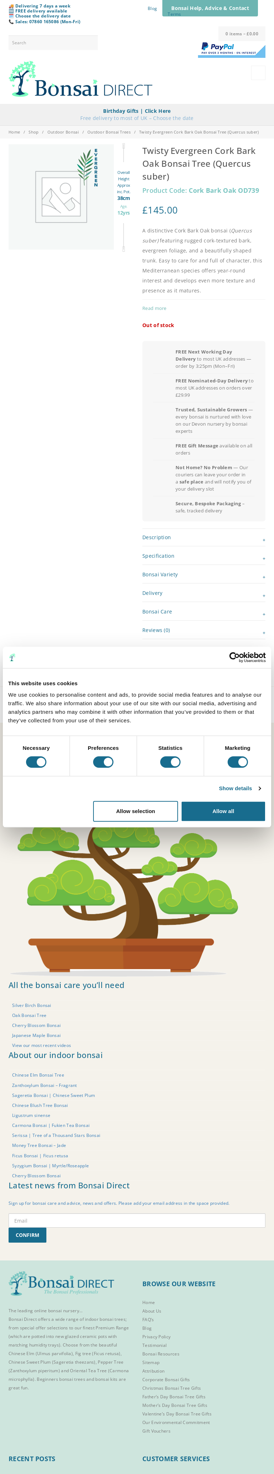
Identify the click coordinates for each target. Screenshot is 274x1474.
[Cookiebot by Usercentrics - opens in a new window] (234, 657)
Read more (154, 308)
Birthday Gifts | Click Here (137, 110)
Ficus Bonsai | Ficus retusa (40, 1156)
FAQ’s (148, 1320)
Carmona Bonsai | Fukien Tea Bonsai (51, 1125)
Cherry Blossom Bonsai (36, 1025)
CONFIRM (27, 1235)
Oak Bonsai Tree (29, 1015)
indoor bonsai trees (105, 1319)
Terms (174, 14)
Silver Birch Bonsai (31, 1005)
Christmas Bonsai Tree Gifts (171, 1388)
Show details (235, 788)
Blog (152, 8)
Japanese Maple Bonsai (36, 1035)
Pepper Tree (110, 1362)
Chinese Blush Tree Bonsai (40, 1105)
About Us (151, 1311)
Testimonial (154, 1345)
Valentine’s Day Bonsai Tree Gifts (177, 1414)
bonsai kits (106, 1379)
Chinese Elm (21, 1353)
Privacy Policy (156, 1337)
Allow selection (135, 811)
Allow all (223, 811)
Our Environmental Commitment (176, 1422)
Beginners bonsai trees (61, 1379)
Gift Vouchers (156, 1431)
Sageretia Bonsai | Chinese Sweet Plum (53, 1095)
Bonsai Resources (160, 1354)
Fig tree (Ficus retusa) (98, 1353)
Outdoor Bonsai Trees (109, 132)
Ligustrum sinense (31, 1115)
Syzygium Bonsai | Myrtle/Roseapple (50, 1166)
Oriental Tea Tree (88, 1371)
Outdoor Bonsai (63, 132)
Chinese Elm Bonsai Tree (38, 1075)
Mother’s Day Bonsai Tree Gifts (174, 1405)
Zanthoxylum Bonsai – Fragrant (44, 1085)
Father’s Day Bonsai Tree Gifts (174, 1397)
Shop (34, 132)
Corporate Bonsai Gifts (166, 1380)
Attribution (153, 1371)
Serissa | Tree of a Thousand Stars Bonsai (56, 1135)
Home (14, 132)
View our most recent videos (41, 1045)
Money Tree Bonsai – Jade (39, 1145)
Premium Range (112, 1328)
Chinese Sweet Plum (30, 1362)
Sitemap (150, 1362)
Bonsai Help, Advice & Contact (210, 8)
